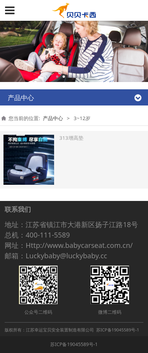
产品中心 (53, 118)
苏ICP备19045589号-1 (74, 344)
